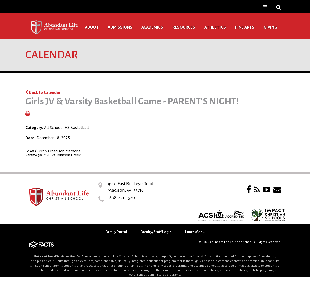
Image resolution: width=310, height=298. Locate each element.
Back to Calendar (42, 92)
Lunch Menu (195, 232)
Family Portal (116, 232)
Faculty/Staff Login (156, 232)
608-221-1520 (122, 197)
